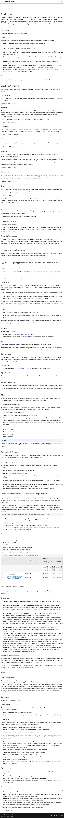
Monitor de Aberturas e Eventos (44, 315)
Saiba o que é (17, 334)
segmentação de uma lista (28, 23)
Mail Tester (33, 651)
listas (49, 131)
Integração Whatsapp (56, 715)
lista (12, 19)
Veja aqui (32, 336)
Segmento (29, 48)
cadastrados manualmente (9, 349)
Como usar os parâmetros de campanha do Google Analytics (39, 67)
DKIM (32, 315)
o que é (11, 315)
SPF (30, 315)
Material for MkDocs (10, 816)
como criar (14, 81)
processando (21, 368)
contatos (44, 131)
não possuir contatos (57, 455)
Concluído (40, 457)
